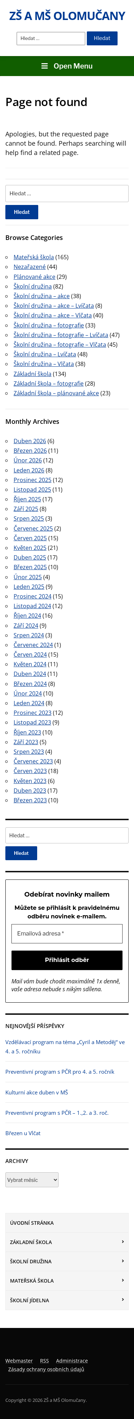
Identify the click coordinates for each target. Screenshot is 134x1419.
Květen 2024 (30, 664)
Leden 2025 (29, 587)
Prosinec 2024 (32, 596)
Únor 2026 (28, 460)
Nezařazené (30, 267)
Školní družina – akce (42, 296)
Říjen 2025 (27, 499)
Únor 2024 (28, 693)
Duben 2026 (30, 441)
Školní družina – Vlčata (44, 364)
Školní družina (30, 1261)
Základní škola (31, 1242)
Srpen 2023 (29, 752)
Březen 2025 (30, 567)
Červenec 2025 (33, 528)
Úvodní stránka (32, 1222)
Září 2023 (26, 742)
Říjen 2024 (27, 616)
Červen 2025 (30, 538)
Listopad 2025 (32, 489)
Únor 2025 (28, 577)
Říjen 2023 (27, 732)
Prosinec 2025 (32, 480)
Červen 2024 (30, 654)
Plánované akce (34, 277)
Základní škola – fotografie (49, 383)
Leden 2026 (29, 470)
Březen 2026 (30, 451)
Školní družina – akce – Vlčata (53, 315)
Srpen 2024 (29, 635)
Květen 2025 (30, 548)
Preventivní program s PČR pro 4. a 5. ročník (59, 1071)
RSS (44, 1360)
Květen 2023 (30, 781)
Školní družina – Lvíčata (45, 354)
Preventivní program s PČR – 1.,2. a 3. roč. (57, 1112)
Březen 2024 (30, 684)
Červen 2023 (30, 771)
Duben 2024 (30, 674)
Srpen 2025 (29, 518)
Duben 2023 (30, 790)
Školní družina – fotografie (49, 325)
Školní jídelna (29, 1300)
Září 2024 (26, 626)
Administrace (72, 1360)
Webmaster (19, 1360)
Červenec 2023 (33, 761)
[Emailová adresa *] (67, 933)
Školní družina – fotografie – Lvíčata (61, 335)
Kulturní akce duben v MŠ (36, 1092)
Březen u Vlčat (22, 1133)
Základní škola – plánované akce (56, 393)
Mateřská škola (32, 1280)
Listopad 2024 (32, 606)
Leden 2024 (29, 703)
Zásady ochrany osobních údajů (46, 1369)
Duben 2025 (30, 557)
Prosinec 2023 (32, 713)
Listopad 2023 (32, 722)
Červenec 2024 (33, 645)
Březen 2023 (30, 800)
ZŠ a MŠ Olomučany (67, 15)
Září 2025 (26, 509)
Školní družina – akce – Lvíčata (54, 306)
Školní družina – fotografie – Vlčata (60, 345)
